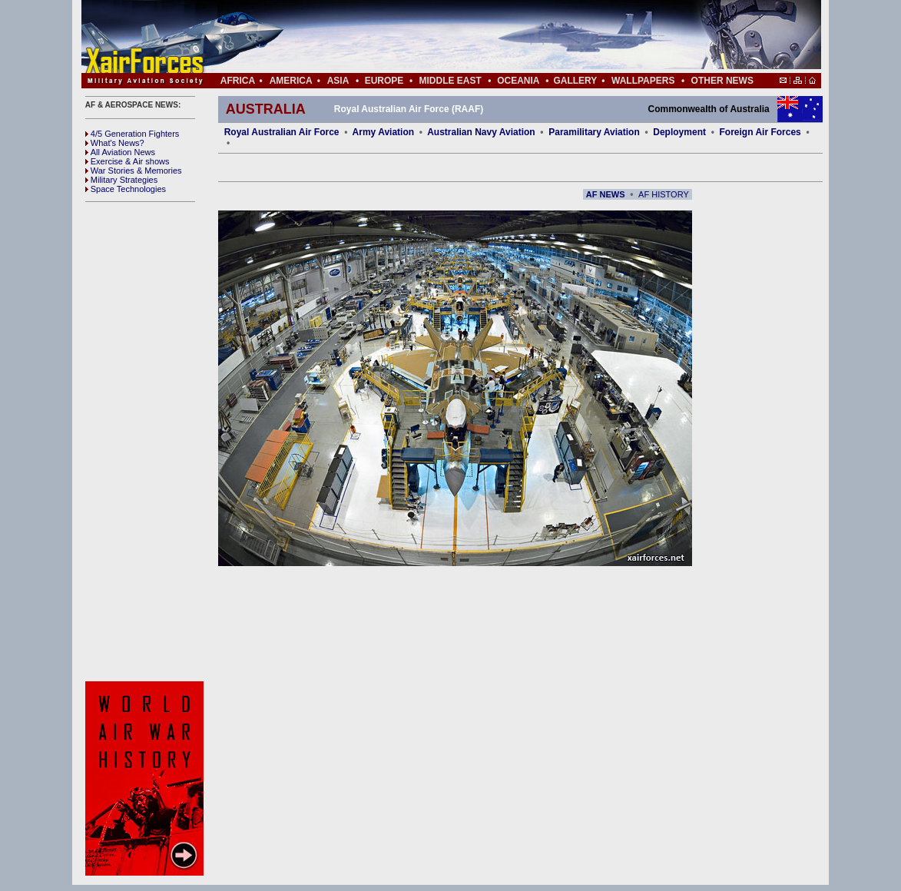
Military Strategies (121, 179)
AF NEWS (605, 194)
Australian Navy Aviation (481, 132)
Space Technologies (125, 189)
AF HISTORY (663, 194)
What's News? (114, 142)
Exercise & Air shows (127, 161)
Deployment (679, 132)
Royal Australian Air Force (282, 132)
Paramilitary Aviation (594, 132)
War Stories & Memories (133, 170)
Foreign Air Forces (760, 132)
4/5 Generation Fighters (133, 133)
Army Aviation (383, 132)
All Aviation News (120, 152)
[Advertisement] (497, 37)
